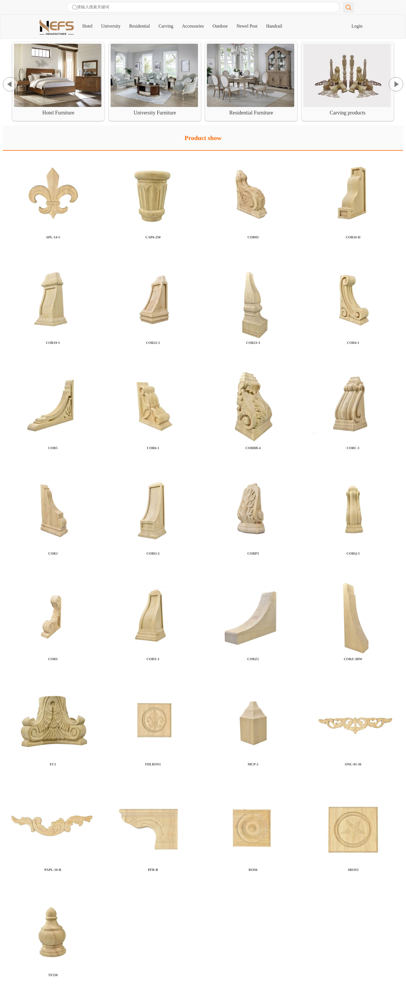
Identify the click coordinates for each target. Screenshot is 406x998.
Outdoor (220, 26)
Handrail (274, 26)
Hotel (89, 23)
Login (356, 26)
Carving (166, 26)
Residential (139, 26)
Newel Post (246, 26)
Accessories (193, 26)
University (111, 26)
